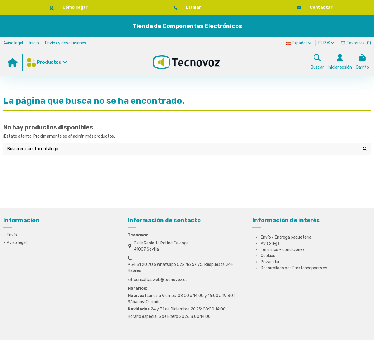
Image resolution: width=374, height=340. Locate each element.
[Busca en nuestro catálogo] (365, 149)
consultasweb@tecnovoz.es (161, 279)
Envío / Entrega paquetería (286, 237)
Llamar (193, 7)
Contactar (321, 7)
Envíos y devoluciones (65, 43)
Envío (12, 235)
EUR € (326, 43)
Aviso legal (13, 43)
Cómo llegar (75, 7)
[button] (46, 62)
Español (299, 43)
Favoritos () (355, 43)
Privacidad (270, 261)
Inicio (34, 43)
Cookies (268, 255)
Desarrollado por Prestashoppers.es (294, 268)
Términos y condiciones (283, 249)
